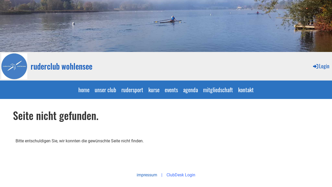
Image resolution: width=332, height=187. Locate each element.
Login (320, 66)
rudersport (132, 89)
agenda (190, 89)
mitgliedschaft (218, 89)
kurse (154, 89)
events (171, 89)
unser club (105, 89)
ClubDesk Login (181, 174)
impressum (147, 174)
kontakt (246, 89)
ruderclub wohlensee (61, 66)
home (83, 89)
